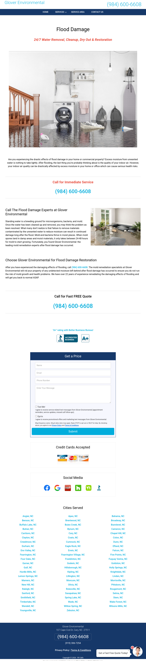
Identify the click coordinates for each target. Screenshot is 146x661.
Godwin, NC (73, 557)
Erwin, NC (73, 544)
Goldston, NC (118, 557)
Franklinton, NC (73, 552)
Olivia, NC (73, 578)
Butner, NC (28, 523)
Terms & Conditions (72, 419)
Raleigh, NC (28, 582)
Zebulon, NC (73, 604)
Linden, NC (117, 570)
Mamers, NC (28, 574)
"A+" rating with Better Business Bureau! (73, 324)
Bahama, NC (118, 510)
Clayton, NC (28, 531)
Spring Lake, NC (73, 591)
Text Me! (41, 401)
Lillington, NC (73, 570)
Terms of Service (93, 655)
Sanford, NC (28, 587)
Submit (72, 425)
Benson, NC (28, 514)
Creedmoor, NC (28, 535)
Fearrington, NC (28, 548)
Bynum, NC (73, 523)
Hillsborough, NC (73, 561)
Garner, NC (28, 557)
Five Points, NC (118, 548)
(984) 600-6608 (124, 4)
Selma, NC (118, 587)
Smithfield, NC (28, 591)
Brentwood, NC (73, 514)
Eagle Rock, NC (73, 540)
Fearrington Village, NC (73, 548)
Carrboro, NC (28, 527)
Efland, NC (118, 540)
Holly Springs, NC (118, 561)
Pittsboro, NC (118, 578)
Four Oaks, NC (28, 552)
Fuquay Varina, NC (118, 552)
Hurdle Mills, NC (28, 565)
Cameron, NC (118, 523)
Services (61, 13)
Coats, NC (73, 531)
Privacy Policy (57, 419)
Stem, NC (118, 591)
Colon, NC (118, 531)
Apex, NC (73, 510)
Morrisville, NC (118, 574)
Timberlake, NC (28, 595)
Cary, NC (73, 527)
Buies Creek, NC (73, 518)
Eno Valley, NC (28, 544)
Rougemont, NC (118, 582)
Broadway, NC (118, 514)
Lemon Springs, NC (28, 570)
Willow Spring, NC (73, 600)
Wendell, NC (28, 600)
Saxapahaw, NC (73, 587)
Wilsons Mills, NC (118, 600)
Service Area (78, 12)
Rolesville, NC (73, 582)
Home (45, 12)
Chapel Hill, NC (118, 527)
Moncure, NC (73, 574)
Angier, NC (28, 510)
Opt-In (40, 410)
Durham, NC (28, 540)
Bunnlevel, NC (118, 518)
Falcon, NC (117, 544)
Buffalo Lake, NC (27, 518)
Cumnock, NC (73, 535)
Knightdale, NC (118, 565)
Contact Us (97, 12)
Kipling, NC (73, 565)
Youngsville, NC (28, 604)
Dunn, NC (118, 535)
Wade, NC (73, 595)
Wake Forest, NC (118, 595)
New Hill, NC (28, 578)
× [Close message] (128, 650)
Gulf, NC (28, 561)
